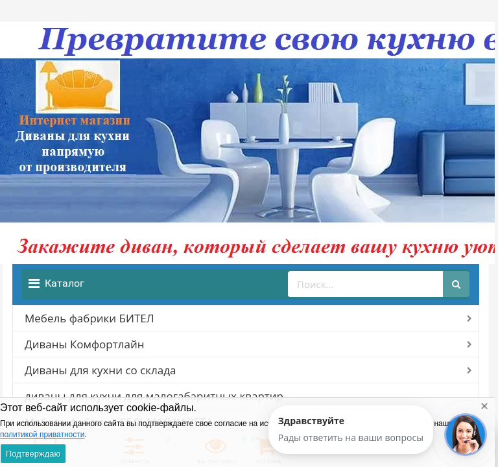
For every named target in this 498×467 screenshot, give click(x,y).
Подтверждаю (33, 454)
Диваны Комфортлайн (84, 344)
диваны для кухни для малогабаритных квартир (154, 396)
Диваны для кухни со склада (100, 370)
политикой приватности (42, 434)
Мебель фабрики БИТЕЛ (89, 318)
